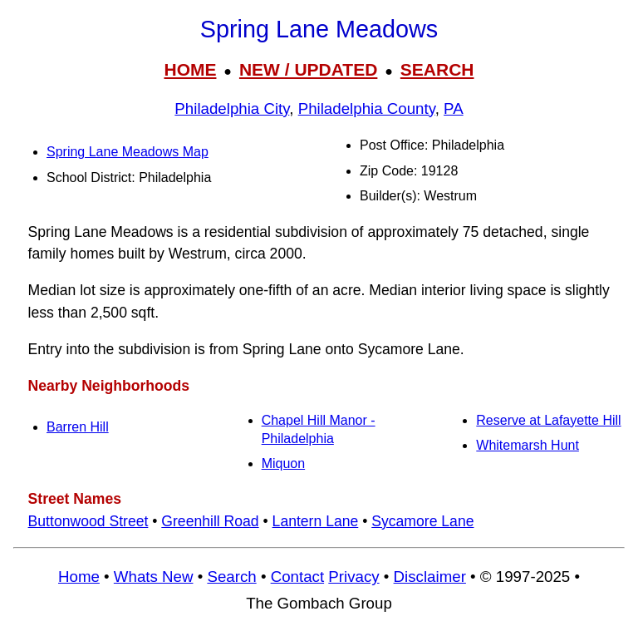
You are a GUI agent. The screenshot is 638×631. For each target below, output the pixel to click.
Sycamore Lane (422, 521)
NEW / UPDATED (308, 69)
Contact (297, 576)
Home (79, 576)
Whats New (154, 576)
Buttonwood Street (88, 521)
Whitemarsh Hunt (527, 445)
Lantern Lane (315, 521)
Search (231, 576)
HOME (190, 69)
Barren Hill (78, 427)
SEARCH (437, 69)
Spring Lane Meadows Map (128, 152)
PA (454, 108)
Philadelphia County (366, 108)
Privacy (353, 576)
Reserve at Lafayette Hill (548, 420)
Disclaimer (430, 576)
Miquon (283, 463)
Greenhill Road (209, 521)
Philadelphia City (231, 108)
